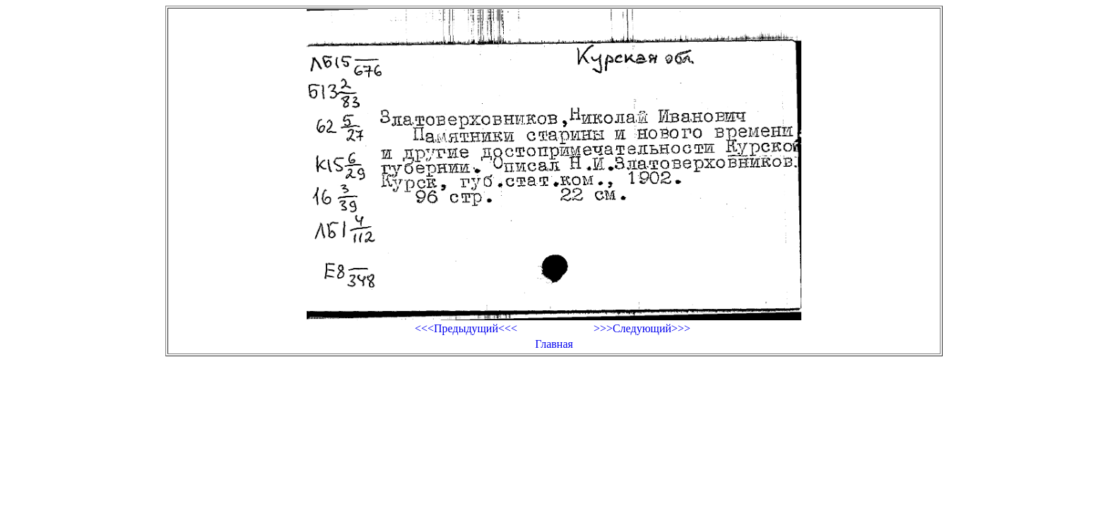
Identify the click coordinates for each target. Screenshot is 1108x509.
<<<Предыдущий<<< (466, 328)
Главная (554, 344)
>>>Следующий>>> (642, 328)
